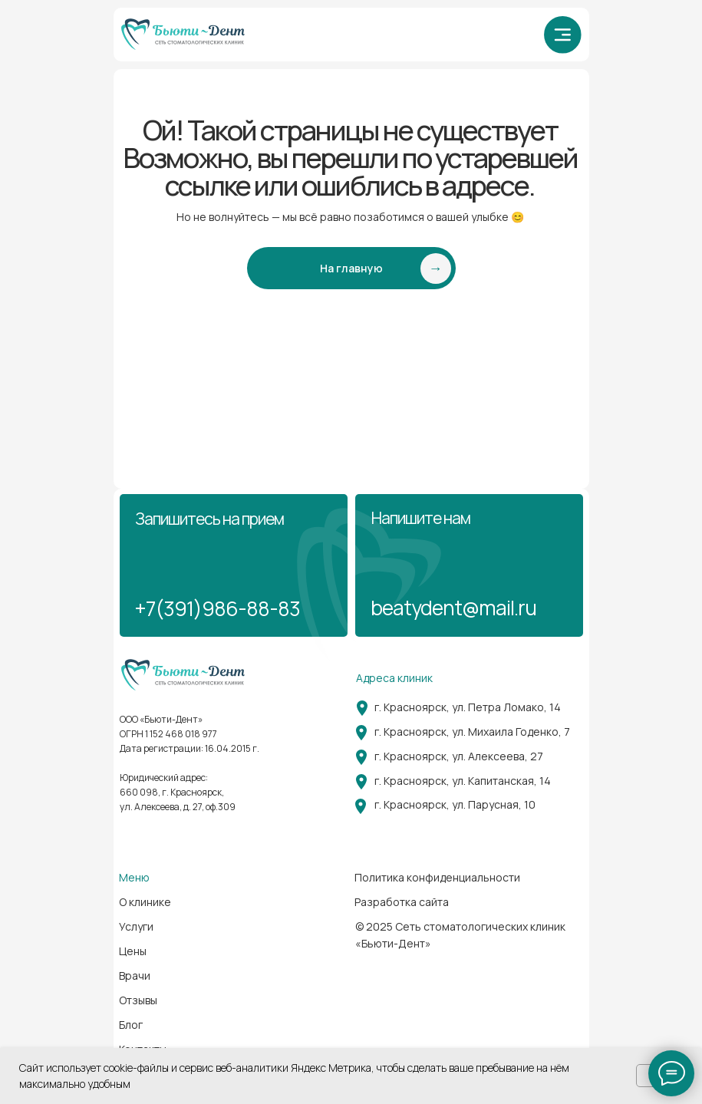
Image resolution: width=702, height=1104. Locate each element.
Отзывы (138, 1000)
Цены (133, 951)
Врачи (134, 975)
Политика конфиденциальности (437, 877)
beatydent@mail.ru (453, 607)
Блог (131, 1024)
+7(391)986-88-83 (217, 608)
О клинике (145, 902)
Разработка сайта (401, 902)
